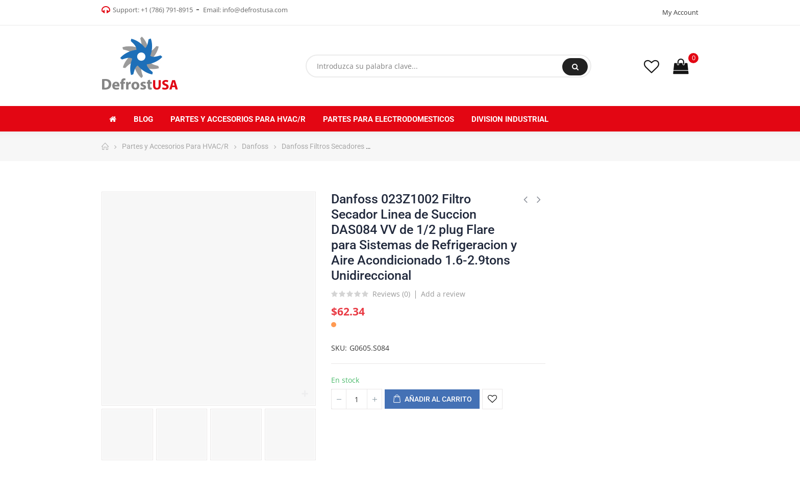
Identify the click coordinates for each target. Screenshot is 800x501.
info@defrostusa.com (255, 9)
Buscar (575, 66)
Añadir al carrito (432, 399)
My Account (680, 12)
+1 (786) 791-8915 (167, 9)
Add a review (443, 294)
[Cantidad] (356, 399)
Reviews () (391, 295)
